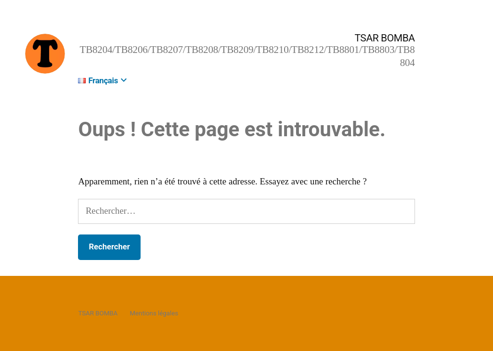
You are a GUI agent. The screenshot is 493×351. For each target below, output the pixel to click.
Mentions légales (154, 313)
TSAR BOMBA (384, 38)
